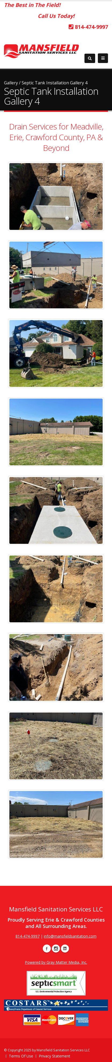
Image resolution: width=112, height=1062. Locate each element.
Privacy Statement (54, 1056)
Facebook (47, 949)
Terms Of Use (21, 1056)
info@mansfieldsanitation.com (70, 936)
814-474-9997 (88, 26)
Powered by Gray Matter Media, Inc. (56, 962)
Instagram (56, 949)
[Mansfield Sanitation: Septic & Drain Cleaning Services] (41, 51)
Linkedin (65, 949)
